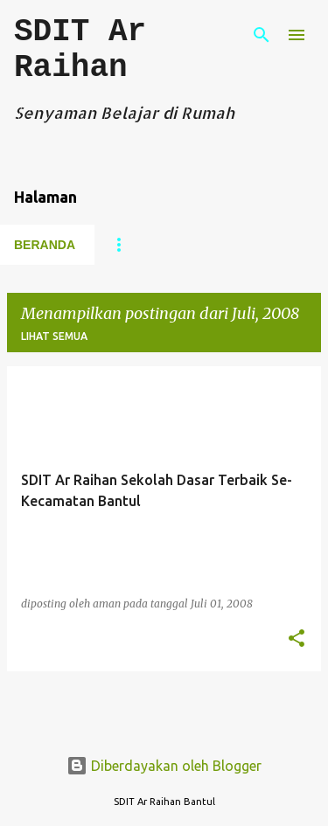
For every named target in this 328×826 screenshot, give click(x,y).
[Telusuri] (261, 35)
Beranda (44, 245)
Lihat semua (54, 336)
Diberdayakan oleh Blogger (164, 766)
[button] (296, 639)
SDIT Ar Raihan (80, 50)
